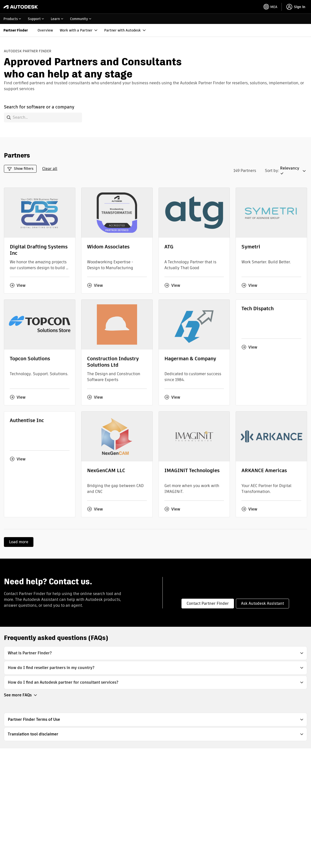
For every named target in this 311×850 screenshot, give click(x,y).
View (18, 285)
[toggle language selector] (270, 7)
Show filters (20, 168)
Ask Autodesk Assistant (262, 603)
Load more (18, 542)
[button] (293, 171)
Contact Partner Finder (208, 603)
